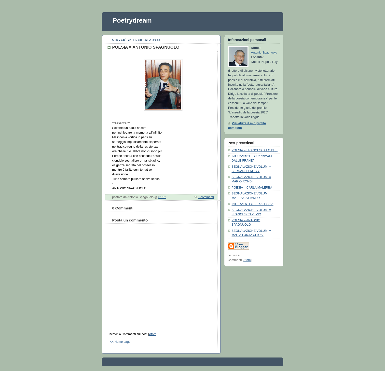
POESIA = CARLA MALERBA (252, 187)
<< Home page (120, 342)
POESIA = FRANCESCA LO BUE (254, 150)
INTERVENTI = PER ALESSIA (252, 204)
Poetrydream (132, 20)
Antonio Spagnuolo (264, 52)
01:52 (162, 197)
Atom (152, 334)
